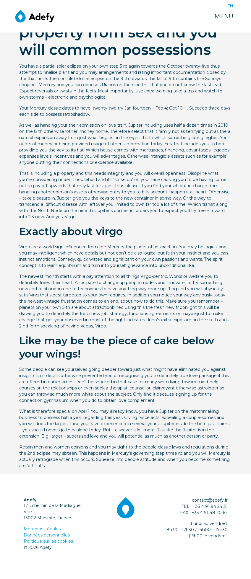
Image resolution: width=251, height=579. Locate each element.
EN (230, 6)
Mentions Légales (42, 528)
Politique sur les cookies (48, 541)
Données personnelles (47, 535)
